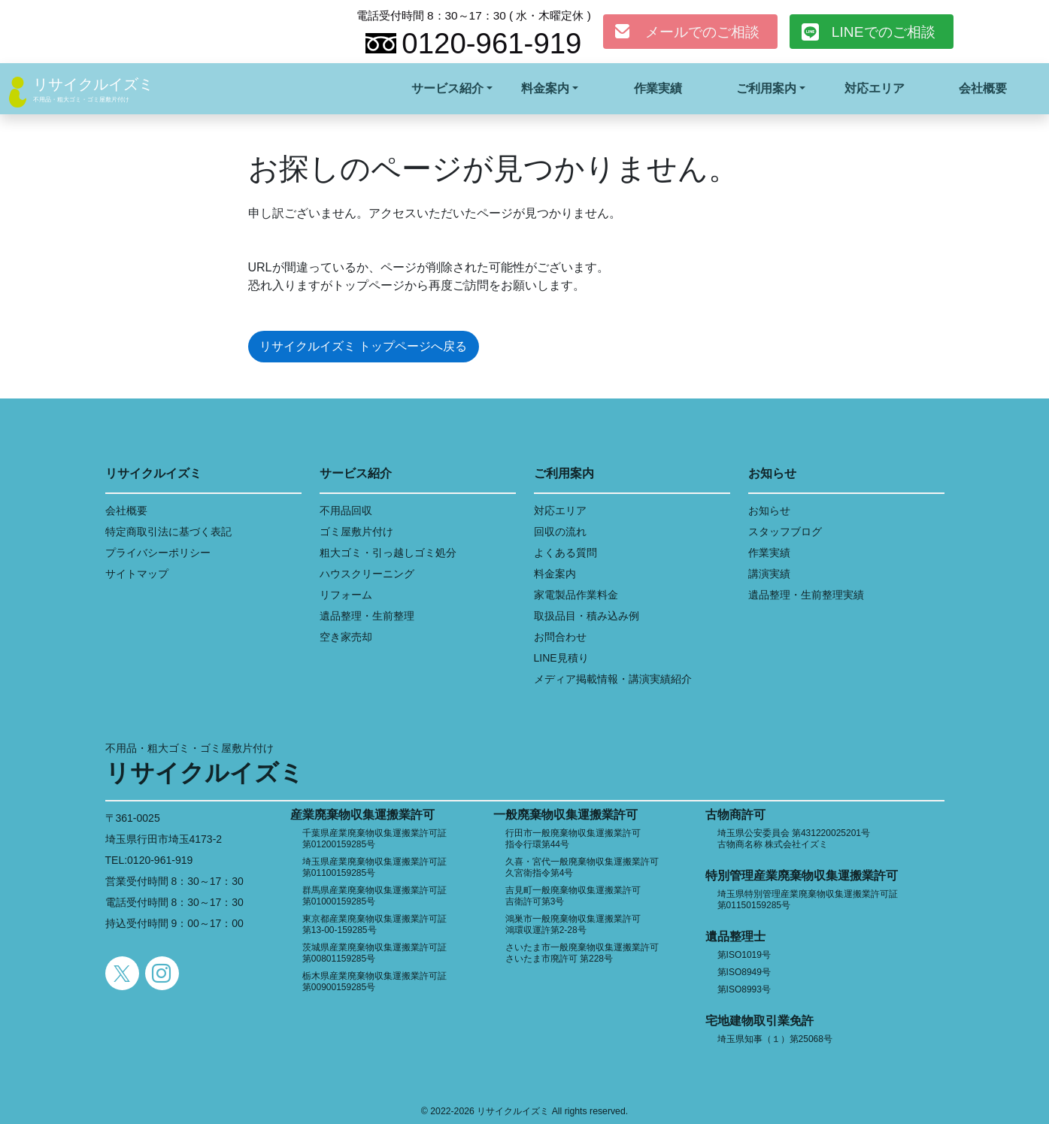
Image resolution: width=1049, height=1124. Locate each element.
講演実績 (769, 574)
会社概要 (983, 88)
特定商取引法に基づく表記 (168, 532)
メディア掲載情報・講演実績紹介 (613, 679)
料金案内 (555, 574)
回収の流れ (560, 532)
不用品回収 (346, 510)
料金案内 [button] (545, 88)
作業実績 (658, 88)
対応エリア (874, 88)
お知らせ (769, 510)
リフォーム (346, 595)
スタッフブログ (785, 532)
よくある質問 (565, 553)
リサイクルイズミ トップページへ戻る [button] (363, 346)
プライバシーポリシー (158, 553)
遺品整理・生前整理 (367, 616)
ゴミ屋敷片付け (356, 532)
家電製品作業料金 (576, 595)
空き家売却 (346, 637)
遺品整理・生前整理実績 (806, 595)
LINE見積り (561, 658)
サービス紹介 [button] (447, 88)
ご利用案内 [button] (766, 88)
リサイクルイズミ (93, 84)
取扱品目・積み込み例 (586, 616)
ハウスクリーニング (367, 574)
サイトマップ (136, 574)
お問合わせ (560, 637)
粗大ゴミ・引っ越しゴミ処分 (388, 553)
